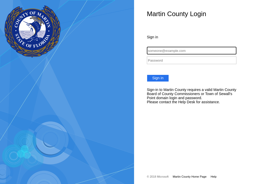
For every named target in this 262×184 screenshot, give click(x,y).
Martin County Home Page (189, 176)
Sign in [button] (157, 78)
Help (213, 176)
